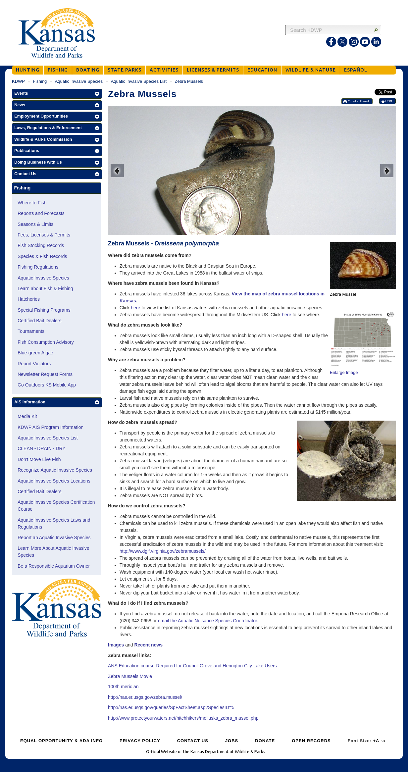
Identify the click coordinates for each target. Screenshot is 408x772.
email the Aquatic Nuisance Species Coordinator (207, 620)
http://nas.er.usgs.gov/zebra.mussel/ (145, 697)
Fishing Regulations (38, 267)
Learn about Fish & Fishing (45, 288)
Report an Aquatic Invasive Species (54, 537)
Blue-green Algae (35, 352)
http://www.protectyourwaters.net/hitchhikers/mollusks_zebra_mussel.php (183, 718)
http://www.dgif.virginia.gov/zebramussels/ (163, 551)
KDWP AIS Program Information (50, 427)
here (135, 307)
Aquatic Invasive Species (79, 81)
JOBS (231, 740)
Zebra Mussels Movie (130, 676)
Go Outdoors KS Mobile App (47, 384)
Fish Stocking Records (41, 245)
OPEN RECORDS (311, 740)
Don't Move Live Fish (39, 459)
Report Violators (34, 363)
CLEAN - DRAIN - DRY (41, 448)
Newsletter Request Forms (45, 374)
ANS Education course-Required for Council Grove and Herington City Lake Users (192, 665)
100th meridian (123, 686)
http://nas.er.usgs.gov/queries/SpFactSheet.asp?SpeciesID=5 (171, 707)
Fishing (40, 81)
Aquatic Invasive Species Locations (54, 481)
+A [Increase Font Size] (376, 740)
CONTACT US (192, 740)
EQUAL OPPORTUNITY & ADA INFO (61, 740)
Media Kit (27, 416)
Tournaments (31, 331)
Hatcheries (29, 299)
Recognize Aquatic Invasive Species (55, 470)
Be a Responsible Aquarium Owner (54, 566)
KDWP (18, 81)
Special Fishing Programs (44, 310)
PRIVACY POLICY (140, 740)
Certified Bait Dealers (39, 320)
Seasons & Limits (35, 224)
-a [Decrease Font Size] (383, 740)
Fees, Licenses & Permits (44, 234)
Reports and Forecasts (41, 213)
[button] (57, 94)
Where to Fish (32, 202)
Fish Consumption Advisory (46, 342)
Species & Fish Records (42, 256)
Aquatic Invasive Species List (139, 81)
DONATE (265, 740)
